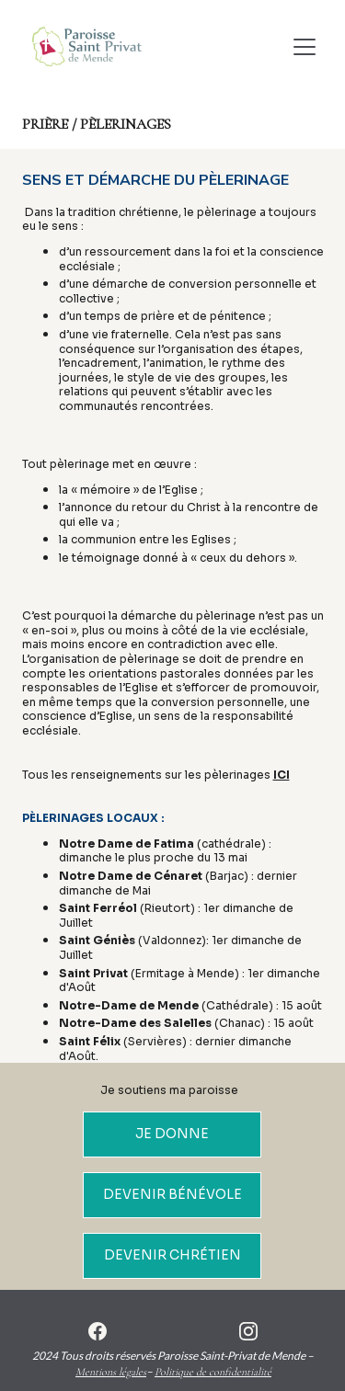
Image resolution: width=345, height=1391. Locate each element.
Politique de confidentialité (213, 1371)
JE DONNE (172, 1133)
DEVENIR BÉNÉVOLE (172, 1194)
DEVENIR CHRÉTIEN (172, 1255)
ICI (281, 774)
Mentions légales (110, 1371)
